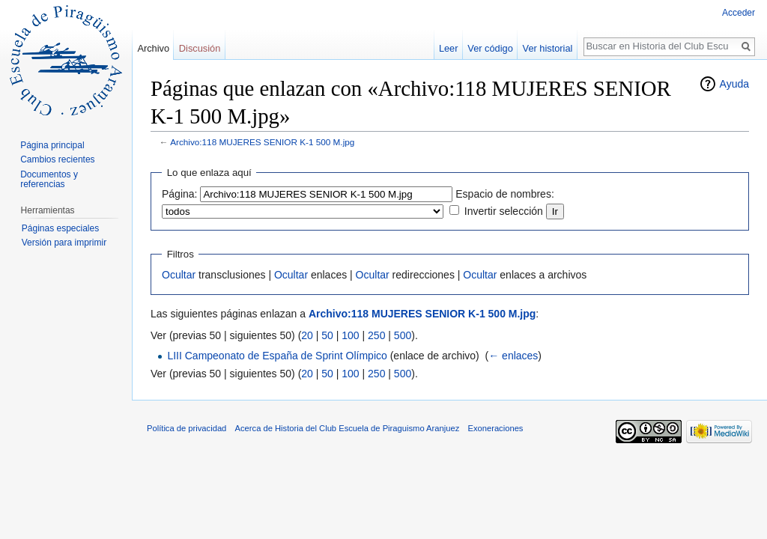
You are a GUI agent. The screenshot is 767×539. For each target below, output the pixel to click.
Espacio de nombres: (504, 194)
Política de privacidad (186, 428)
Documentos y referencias (49, 179)
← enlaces (513, 356)
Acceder (738, 12)
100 (350, 335)
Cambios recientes (57, 159)
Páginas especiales (60, 228)
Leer (448, 48)
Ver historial (548, 48)
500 (402, 335)
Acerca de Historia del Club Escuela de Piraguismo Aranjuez (347, 428)
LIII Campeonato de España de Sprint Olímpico (276, 356)
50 (327, 335)
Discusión (199, 48)
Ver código (489, 48)
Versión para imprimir (64, 242)
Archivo (153, 48)
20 (307, 335)
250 (376, 335)
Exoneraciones (495, 428)
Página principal (52, 145)
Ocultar (178, 275)
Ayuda (734, 84)
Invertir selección (503, 211)
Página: (179, 194)
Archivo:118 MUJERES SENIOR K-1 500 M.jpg (262, 142)
